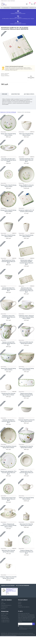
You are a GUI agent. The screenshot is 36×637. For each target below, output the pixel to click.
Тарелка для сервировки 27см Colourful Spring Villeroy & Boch (8, 473)
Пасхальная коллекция (15, 7)
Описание (4, 94)
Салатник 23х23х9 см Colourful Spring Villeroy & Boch (26, 420)
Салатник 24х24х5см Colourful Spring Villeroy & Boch (8, 447)
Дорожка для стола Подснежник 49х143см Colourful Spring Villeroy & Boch (26, 290)
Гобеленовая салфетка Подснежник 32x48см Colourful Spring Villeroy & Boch (26, 262)
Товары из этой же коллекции (8, 112)
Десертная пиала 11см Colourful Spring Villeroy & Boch (8, 289)
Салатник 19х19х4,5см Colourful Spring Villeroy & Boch (8, 421)
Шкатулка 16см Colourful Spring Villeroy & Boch (8, 551)
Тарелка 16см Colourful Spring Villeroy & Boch (8, 185)
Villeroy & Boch (7, 7)
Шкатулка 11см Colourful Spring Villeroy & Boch (26, 524)
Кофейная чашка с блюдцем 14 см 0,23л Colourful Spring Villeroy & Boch (26, 317)
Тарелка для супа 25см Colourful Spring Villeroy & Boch (26, 473)
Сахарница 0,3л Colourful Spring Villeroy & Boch (26, 447)
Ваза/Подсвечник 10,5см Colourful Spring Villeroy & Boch (8, 262)
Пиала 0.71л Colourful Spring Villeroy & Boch (26, 369)
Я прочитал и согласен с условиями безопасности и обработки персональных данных (25, 627)
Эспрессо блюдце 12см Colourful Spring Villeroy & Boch (26, 552)
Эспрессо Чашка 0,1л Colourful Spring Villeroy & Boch (8, 577)
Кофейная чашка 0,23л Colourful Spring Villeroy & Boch (8, 317)
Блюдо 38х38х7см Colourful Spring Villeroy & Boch (26, 185)
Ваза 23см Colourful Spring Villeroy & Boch (26, 236)
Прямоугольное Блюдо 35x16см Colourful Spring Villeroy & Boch (26, 395)
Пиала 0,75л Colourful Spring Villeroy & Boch (8, 369)
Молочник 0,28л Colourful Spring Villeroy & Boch (26, 342)
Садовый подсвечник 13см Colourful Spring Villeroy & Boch (26, 160)
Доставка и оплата (29, 94)
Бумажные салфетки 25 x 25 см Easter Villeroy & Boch (26, 210)
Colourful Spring (25, 7)
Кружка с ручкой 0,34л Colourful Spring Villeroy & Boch (8, 343)
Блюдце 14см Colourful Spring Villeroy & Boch (8, 210)
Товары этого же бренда (23, 112)
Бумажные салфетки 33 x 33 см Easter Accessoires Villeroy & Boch (11, 590)
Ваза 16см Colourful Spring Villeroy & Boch (8, 236)
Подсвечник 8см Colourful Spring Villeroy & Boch (8, 394)
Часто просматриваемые (22, 585)
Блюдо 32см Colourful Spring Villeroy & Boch (8, 134)
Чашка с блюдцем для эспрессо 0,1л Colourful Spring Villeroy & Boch (8, 525)
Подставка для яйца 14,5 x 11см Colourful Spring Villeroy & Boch (8, 160)
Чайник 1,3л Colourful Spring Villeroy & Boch (26, 498)
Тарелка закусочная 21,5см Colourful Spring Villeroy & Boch (8, 499)
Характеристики (15, 94)
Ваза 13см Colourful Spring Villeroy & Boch (26, 134)
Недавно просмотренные (8, 585)
